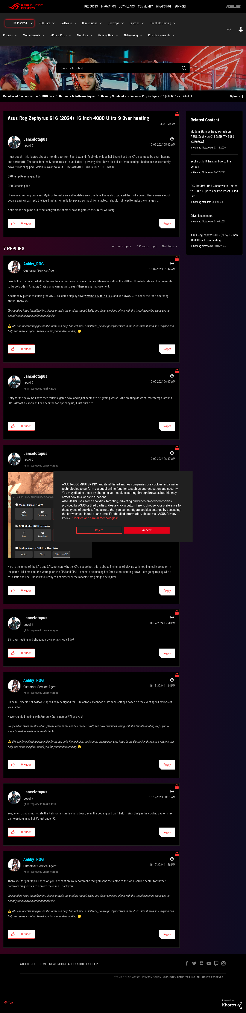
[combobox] (123, 68)
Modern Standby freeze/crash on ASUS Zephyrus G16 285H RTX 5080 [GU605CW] (212, 137)
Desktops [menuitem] (113, 23)
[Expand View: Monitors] (91, 35)
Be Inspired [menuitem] (20, 23)
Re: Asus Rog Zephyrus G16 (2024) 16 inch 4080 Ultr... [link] (163, 96)
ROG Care (48, 96)
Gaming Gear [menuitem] (106, 35)
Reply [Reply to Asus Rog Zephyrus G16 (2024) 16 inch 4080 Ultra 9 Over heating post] (167, 224)
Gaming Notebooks (113, 96)
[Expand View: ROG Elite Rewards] (174, 35)
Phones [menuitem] (8, 35)
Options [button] (235, 96)
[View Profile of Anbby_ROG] (33, 263)
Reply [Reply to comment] (167, 349)
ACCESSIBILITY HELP (83, 964)
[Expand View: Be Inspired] (32, 23)
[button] (13, 223)
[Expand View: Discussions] (101, 23)
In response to (41, 388)
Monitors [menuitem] (82, 35)
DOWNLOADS (127, 6)
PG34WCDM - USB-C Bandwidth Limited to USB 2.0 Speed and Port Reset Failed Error (214, 191)
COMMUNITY (145, 6)
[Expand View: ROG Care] (53, 23)
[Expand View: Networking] (141, 35)
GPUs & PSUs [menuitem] (58, 35)
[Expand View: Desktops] (122, 23)
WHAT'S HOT (163, 6)
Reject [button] (99, 530)
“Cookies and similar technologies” (95, 518)
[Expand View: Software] (75, 23)
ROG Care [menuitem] (44, 23)
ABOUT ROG (28, 964)
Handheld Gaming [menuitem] (160, 23)
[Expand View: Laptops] (143, 23)
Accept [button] (147, 530)
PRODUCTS (91, 6)
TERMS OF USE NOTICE (127, 977)
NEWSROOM (57, 964)
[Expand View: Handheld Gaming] (174, 23)
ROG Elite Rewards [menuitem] (159, 35)
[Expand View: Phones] (16, 35)
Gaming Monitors (202, 202)
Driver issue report (202, 215)
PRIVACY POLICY (151, 977)
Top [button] (10, 1002)
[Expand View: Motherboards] (43, 35)
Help (228, 29)
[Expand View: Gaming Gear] (117, 35)
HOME (42, 964)
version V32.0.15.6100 (98, 296)
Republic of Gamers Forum (20, 96)
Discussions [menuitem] (89, 23)
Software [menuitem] (66, 23)
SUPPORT (180, 6)
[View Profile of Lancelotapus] (35, 139)
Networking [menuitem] (131, 35)
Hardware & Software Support (78, 96)
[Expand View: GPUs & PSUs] (70, 35)
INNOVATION (108, 6)
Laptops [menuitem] (135, 23)
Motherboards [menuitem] (31, 35)
